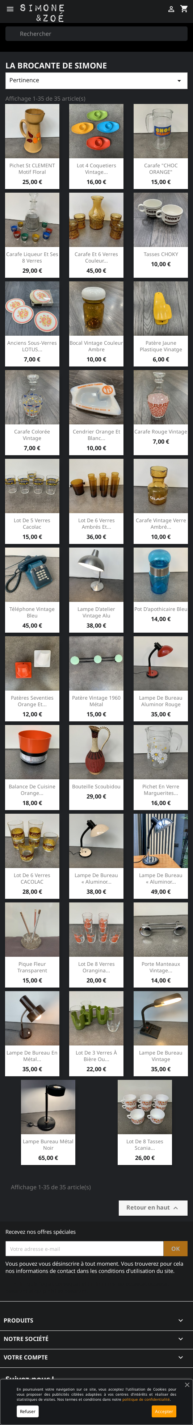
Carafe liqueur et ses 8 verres (32, 257)
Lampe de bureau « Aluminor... (96, 878)
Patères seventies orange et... (32, 701)
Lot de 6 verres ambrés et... (96, 523)
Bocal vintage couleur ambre (96, 346)
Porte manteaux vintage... (161, 967)
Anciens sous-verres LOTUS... (32, 346)
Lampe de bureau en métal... (32, 1056)
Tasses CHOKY (161, 254)
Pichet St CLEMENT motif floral (32, 168)
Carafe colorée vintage (32, 434)
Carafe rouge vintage (160, 431)
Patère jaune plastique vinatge (161, 346)
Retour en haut (153, 1208)
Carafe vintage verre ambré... (161, 523)
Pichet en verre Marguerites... (160, 789)
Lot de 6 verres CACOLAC (32, 878)
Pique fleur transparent (32, 967)
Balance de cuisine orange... (32, 789)
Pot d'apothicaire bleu (161, 608)
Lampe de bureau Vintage (160, 1056)
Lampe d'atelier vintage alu (96, 612)
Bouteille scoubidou (96, 786)
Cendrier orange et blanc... (96, 434)
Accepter (164, 1411)
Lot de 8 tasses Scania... (144, 1144)
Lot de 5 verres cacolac (32, 523)
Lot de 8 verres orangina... (96, 967)
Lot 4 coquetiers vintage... (96, 168)
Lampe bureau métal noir (48, 1144)
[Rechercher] (96, 33)
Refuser (27, 1411)
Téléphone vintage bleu (32, 612)
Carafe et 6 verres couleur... (96, 257)
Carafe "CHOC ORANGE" (161, 168)
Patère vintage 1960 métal (96, 701)
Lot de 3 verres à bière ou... (96, 1056)
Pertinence (96, 80)
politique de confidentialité (146, 1399)
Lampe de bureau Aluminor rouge (160, 701)
